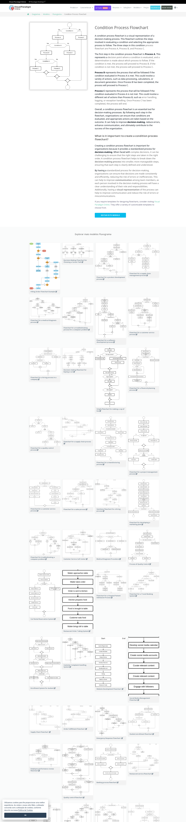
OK (25, 815)
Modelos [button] (137, 7)
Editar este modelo (110, 215)
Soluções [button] (127, 7)
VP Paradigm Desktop (37, 2)
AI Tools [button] (103, 8)
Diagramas (36, 14)
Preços (146, 7)
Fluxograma (57, 14)
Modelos (46, 14)
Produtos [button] (74, 7)
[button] (86, 8)
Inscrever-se (155, 7)
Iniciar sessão (167, 7)
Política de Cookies (25, 810)
